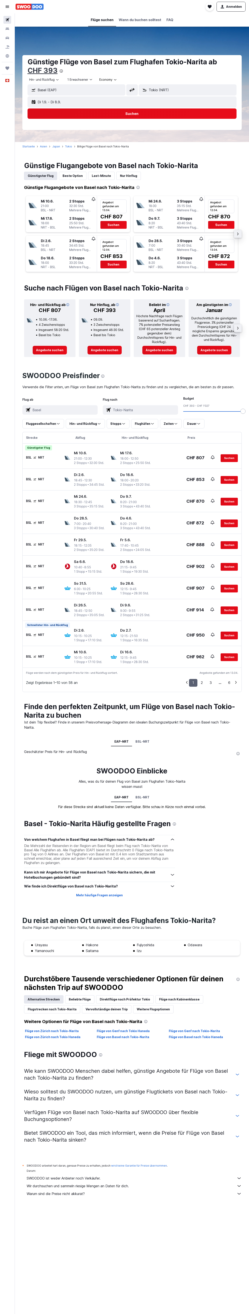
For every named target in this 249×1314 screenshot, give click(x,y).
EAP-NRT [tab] (121, 741)
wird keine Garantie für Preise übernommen (139, 1165)
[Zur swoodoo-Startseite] (29, 7)
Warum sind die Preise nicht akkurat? (134, 1193)
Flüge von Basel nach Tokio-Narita (123, 1037)
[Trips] (7, 68)
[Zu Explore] (7, 56)
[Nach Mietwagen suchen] (7, 38)
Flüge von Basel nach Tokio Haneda (196, 1037)
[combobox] (44, 79)
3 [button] (211, 682)
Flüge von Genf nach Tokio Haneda (123, 1031)
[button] (7, 6)
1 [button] (193, 682)
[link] (50, 350)
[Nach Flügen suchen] (7, 19)
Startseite (28, 146)
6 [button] (229, 682)
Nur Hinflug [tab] (128, 176)
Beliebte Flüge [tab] (80, 999)
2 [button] (202, 682)
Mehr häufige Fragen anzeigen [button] (99, 895)
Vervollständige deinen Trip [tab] (107, 1009)
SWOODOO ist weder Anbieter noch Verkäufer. (134, 1178)
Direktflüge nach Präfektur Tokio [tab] (125, 999)
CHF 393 (43, 70)
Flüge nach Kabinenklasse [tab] (179, 999)
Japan (56, 146)
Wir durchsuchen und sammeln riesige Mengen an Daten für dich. (134, 1186)
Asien (43, 146)
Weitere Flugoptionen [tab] (153, 1009)
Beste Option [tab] (73, 176)
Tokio (68, 146)
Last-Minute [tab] (101, 176)
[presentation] (61, 71)
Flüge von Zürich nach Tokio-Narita (52, 1031)
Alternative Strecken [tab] (44, 999)
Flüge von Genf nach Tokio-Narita (194, 1031)
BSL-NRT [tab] (142, 741)
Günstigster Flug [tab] (41, 176)
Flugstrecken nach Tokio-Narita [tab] (52, 1009)
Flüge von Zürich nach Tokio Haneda (52, 1037)
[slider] (243, 411)
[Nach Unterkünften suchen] (7, 29)
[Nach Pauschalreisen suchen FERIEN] (7, 47)
